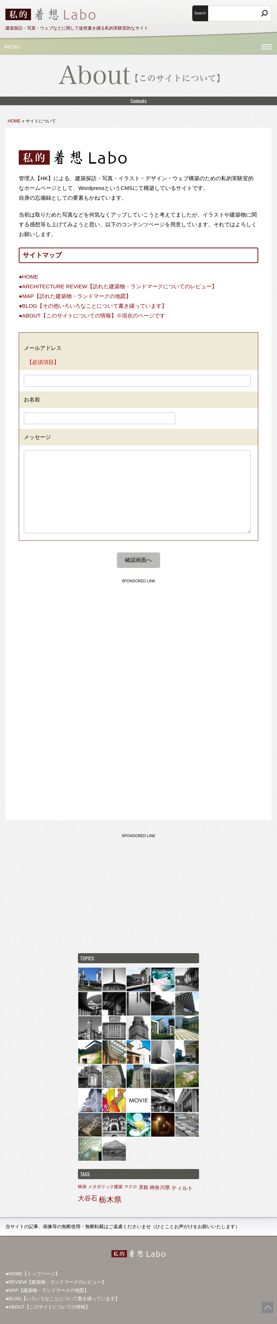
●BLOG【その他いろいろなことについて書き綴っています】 (93, 306)
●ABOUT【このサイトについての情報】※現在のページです (92, 315)
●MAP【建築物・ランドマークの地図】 (47, 1290)
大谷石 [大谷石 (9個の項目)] (87, 1198)
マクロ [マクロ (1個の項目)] (130, 1186)
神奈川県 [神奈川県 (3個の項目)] (160, 1187)
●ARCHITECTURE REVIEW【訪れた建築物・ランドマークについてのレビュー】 (118, 286)
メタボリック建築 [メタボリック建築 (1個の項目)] (105, 1186)
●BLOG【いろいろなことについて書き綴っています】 (62, 1298)
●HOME (28, 277)
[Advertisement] (138, 637)
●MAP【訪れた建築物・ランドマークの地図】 (75, 296)
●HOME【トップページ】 (32, 1273)
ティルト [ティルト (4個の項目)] (182, 1188)
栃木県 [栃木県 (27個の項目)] (110, 1199)
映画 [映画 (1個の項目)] (82, 1186)
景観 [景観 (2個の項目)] (143, 1187)
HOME (14, 121)
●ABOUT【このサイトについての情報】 (47, 1307)
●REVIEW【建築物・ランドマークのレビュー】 (55, 1282)
